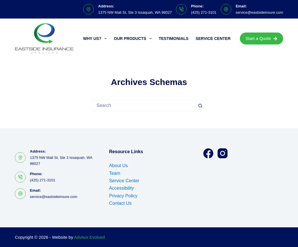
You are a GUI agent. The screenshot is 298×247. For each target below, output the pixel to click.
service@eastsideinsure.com (259, 12)
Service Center (213, 38)
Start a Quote (261, 38)
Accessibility (121, 188)
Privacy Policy (123, 195)
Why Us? (96, 38)
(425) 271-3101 (203, 12)
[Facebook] (208, 153)
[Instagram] (223, 153)
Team (114, 173)
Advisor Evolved (89, 237)
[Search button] (200, 105)
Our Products (134, 38)
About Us (118, 165)
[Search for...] (143, 105)
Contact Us (120, 203)
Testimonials (173, 38)
